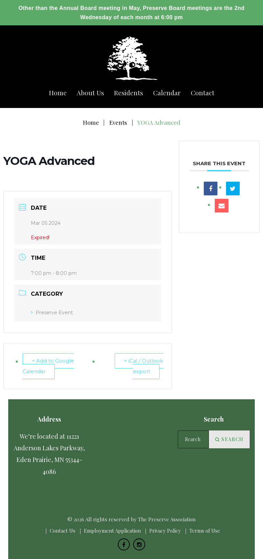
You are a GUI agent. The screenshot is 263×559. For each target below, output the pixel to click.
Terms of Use (204, 530)
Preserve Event (52, 312)
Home (58, 92)
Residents (128, 92)
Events (118, 122)
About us (90, 92)
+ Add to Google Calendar (49, 366)
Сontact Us (62, 530)
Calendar (167, 92)
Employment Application (112, 530)
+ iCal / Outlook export (143, 366)
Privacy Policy (165, 530)
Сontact (202, 92)
